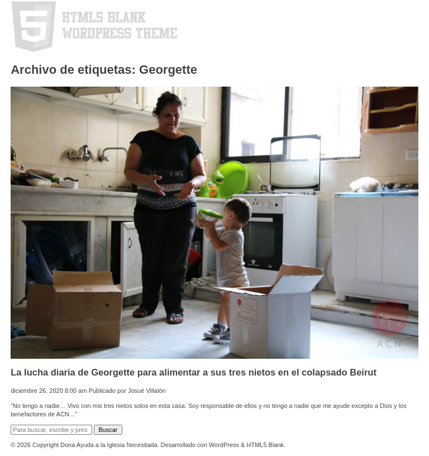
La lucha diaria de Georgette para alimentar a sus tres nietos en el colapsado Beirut (193, 372)
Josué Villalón (147, 390)
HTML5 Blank (265, 444)
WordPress (224, 444)
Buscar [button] (107, 429)
